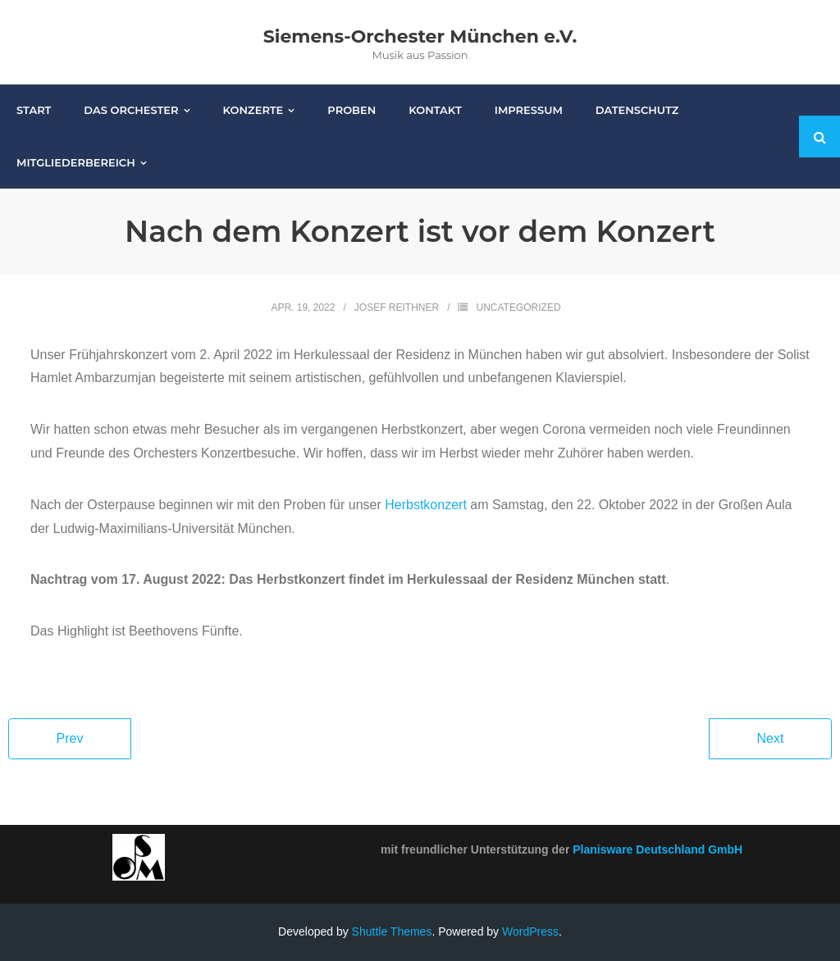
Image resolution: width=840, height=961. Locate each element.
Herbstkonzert (426, 505)
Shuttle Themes (392, 931)
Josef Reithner (396, 307)
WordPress (530, 931)
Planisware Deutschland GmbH (657, 849)
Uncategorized (518, 307)
